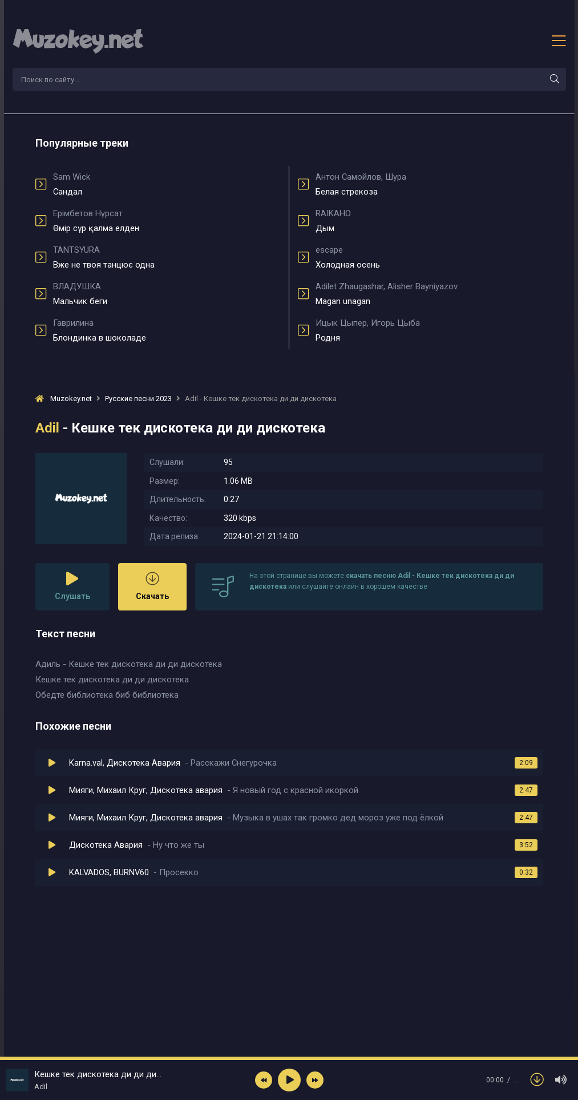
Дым (429, 220)
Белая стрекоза (429, 184)
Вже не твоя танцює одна (167, 257)
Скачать (152, 586)
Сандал (167, 184)
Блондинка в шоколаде (167, 330)
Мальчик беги (167, 293)
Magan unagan (429, 293)
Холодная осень (429, 257)
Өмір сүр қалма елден (167, 220)
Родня (429, 330)
